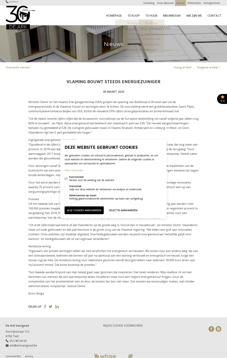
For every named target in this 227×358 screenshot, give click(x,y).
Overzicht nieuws (18, 66)
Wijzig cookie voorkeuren (123, 324)
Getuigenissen (211, 2)
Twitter (50, 305)
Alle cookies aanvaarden (84, 210)
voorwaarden (13, 355)
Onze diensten (160, 2)
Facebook (45, 305)
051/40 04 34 (17, 2)
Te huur (151, 15)
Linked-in (57, 305)
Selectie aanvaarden (123, 210)
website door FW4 (130, 355)
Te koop (134, 15)
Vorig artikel (181, 66)
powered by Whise (109, 355)
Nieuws (177, 2)
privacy (29, 355)
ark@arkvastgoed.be (23, 344)
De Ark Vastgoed (17, 324)
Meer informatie (74, 170)
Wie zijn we (194, 15)
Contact (214, 15)
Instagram (218, 328)
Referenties (192, 2)
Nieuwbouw (172, 15)
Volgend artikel (209, 66)
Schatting (142, 2)
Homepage (114, 15)
